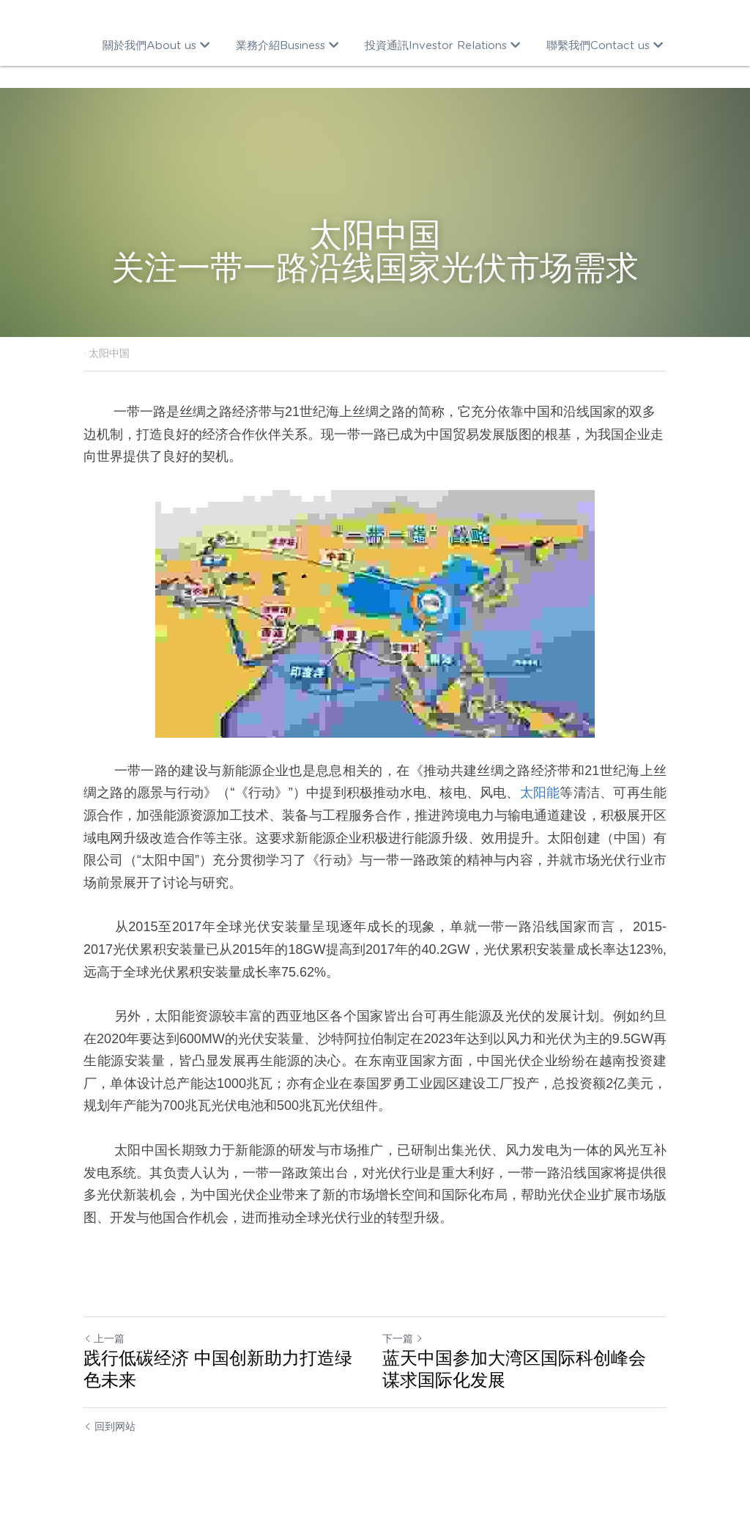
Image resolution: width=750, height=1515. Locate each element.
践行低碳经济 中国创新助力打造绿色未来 (217, 1369)
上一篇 (104, 1338)
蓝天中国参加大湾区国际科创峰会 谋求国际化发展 (514, 1369)
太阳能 (540, 792)
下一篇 (402, 1338)
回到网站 (109, 1426)
